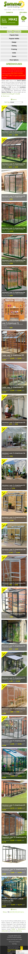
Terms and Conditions (14, 941)
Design (14, 42)
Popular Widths (14, 38)
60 (11, 912)
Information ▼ (23, 13)
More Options (14, 60)
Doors (14, 56)
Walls (14, 53)
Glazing (14, 46)
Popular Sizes (14, 35)
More (23, 32)
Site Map (14, 944)
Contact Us (9, 12)
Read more (6, 96)
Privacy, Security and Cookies (14, 939)
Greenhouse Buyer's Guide (10, 94)
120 (16, 912)
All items (21, 912)
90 (13, 912)
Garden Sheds (14, 32)
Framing (14, 49)
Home (5, 32)
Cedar (13, 929)
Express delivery (16, 931)
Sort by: (7, 102)
